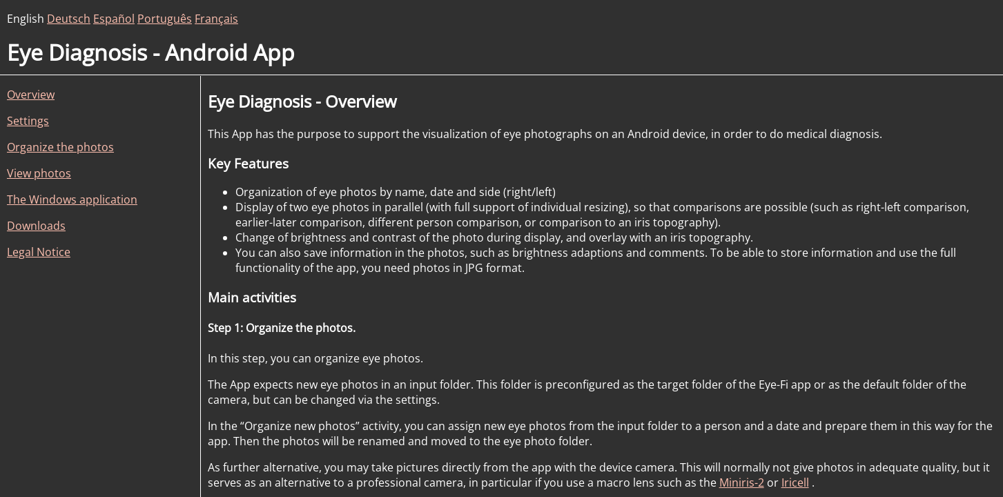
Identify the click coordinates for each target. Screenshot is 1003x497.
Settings (28, 120)
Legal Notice (38, 252)
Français (216, 18)
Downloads (36, 225)
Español (114, 18)
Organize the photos (60, 147)
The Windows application (72, 199)
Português (164, 18)
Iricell (795, 482)
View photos (39, 173)
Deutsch (68, 18)
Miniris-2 (741, 482)
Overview (31, 94)
